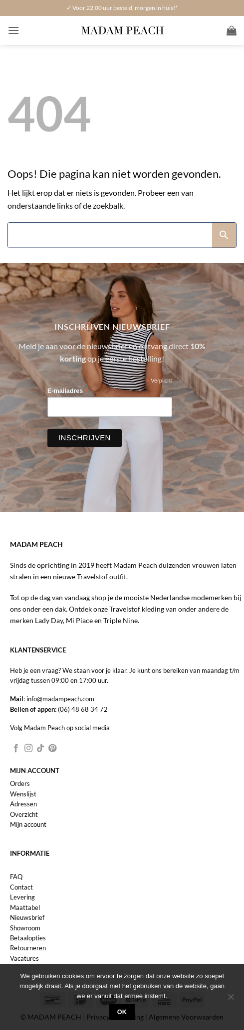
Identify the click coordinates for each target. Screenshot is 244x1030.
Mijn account (28, 824)
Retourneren (28, 948)
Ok (122, 1012)
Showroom (25, 928)
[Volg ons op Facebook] (16, 748)
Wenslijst (23, 794)
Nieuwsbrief (27, 917)
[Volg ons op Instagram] (28, 748)
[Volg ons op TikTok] (40, 748)
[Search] (110, 235)
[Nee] (231, 1000)
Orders (20, 783)
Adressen (23, 804)
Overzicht (24, 814)
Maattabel (25, 907)
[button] (13, 30)
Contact (21, 887)
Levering (22, 897)
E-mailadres (67, 391)
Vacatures (24, 958)
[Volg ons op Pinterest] (52, 748)
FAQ (16, 877)
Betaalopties (28, 938)
